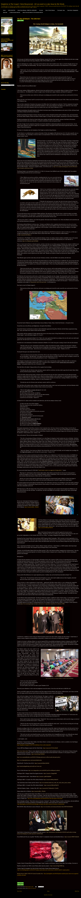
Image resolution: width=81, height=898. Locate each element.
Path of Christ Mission (50, 10)
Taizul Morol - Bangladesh (72, 10)
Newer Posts (19, 891)
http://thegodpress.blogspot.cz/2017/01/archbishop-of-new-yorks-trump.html (34, 745)
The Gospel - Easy (61, 10)
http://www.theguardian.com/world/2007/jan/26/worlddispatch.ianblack (44, 770)
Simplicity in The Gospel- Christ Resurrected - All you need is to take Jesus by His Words (32, 4)
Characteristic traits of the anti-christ (38, 282)
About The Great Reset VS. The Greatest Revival (33, 12)
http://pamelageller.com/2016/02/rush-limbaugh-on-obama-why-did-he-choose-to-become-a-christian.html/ (41, 804)
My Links (41, 10)
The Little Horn (33, 888)
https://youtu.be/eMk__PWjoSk (32, 507)
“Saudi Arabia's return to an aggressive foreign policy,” (50, 470)
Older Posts (77, 891)
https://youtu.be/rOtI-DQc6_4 (24, 234)
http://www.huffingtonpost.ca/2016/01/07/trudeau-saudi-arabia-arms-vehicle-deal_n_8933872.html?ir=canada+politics (43, 870)
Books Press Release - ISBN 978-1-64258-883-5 (27, 10)
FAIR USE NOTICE (11, 10)
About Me (5, 12)
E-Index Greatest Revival (15, 12)
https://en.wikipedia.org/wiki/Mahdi (30, 241)
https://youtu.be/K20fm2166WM (42, 763)
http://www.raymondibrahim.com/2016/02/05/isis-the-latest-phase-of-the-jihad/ (45, 798)
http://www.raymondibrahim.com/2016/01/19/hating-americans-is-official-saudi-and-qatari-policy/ (38, 757)
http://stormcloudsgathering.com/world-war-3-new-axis (29, 766)
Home (4, 10)
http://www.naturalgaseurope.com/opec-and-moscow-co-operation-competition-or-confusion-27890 (42, 603)
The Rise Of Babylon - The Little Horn (28, 19)
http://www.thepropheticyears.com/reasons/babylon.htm (29, 760)
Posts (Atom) (50, 894)
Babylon (29, 888)
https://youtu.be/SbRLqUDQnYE (45, 527)
